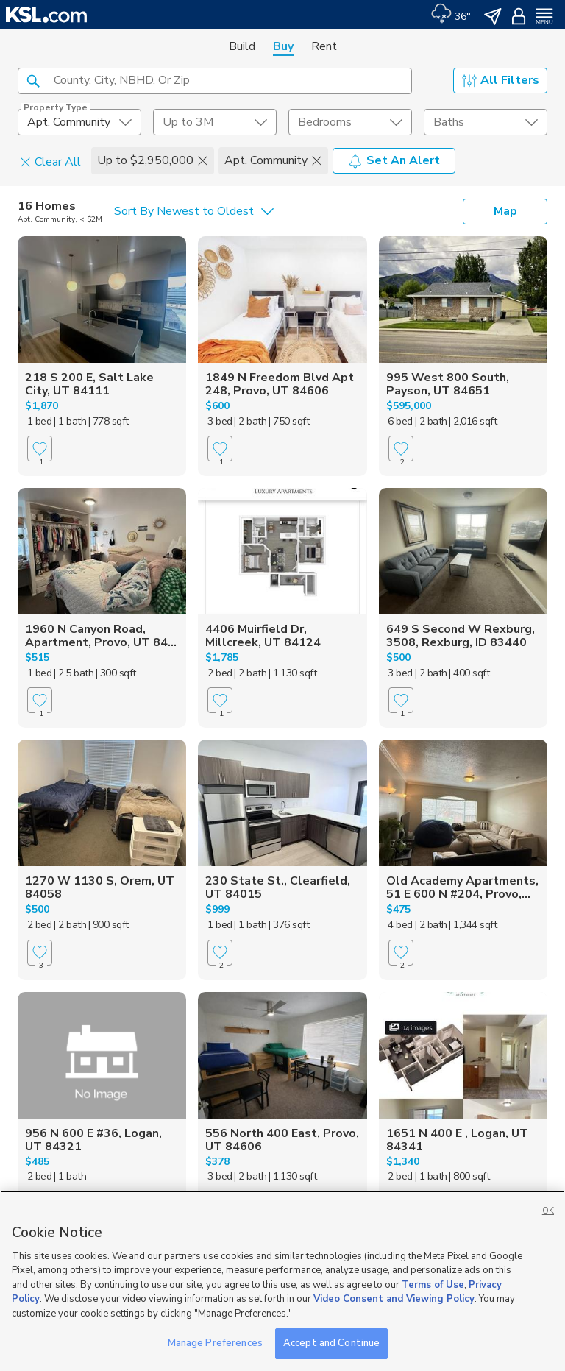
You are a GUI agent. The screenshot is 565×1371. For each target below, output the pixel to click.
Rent (324, 46)
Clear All (50, 161)
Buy (283, 46)
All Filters (500, 80)
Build (242, 46)
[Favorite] (39, 448)
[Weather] (450, 14)
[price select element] (215, 122)
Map (505, 211)
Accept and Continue (331, 1343)
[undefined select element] (79, 122)
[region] (282, 1281)
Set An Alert (394, 160)
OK (548, 1210)
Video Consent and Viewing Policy (394, 1299)
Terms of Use (433, 1285)
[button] (33, 80)
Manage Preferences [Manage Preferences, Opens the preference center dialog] (215, 1343)
